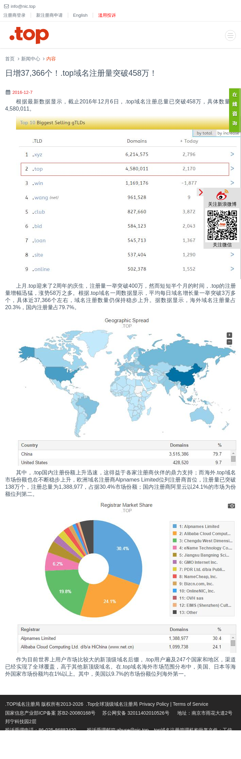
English (80, 15)
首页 (10, 58)
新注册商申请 (49, 15)
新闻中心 (30, 58)
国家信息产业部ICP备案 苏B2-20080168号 (50, 713)
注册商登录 (14, 15)
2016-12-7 (22, 92)
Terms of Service (190, 704)
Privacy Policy (154, 704)
